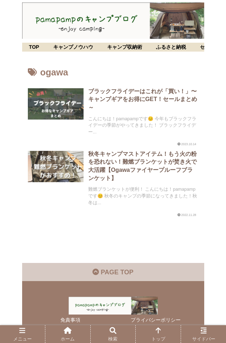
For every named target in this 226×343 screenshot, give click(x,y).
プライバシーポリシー (156, 320)
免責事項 (70, 320)
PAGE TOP (112, 272)
